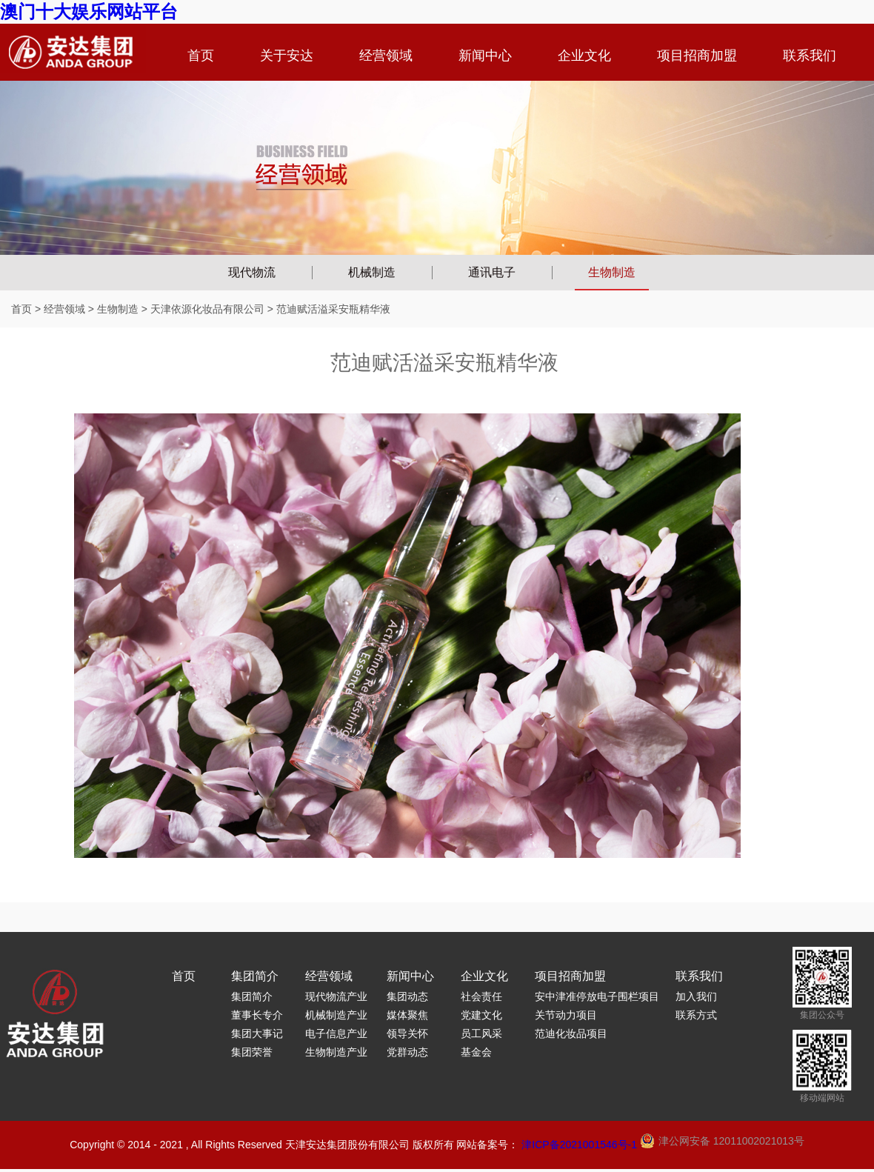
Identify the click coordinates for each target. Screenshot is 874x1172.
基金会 (476, 1052)
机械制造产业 (336, 1015)
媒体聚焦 (407, 1015)
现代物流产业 (336, 996)
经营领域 (386, 55)
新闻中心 (485, 55)
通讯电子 (492, 272)
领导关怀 (407, 1033)
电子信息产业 (336, 1033)
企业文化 (584, 55)
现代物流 (252, 272)
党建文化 (481, 1015)
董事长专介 (257, 1015)
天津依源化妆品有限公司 (207, 309)
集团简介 (254, 976)
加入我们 (696, 996)
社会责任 (481, 996)
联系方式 (696, 1015)
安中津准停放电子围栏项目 (597, 996)
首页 (200, 55)
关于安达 (286, 55)
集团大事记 (257, 1033)
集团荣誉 (252, 1052)
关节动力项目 (566, 1015)
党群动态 (407, 1052)
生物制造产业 (336, 1052)
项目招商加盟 (697, 55)
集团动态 (407, 996)
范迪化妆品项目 (571, 1033)
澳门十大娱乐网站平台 (89, 11)
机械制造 (372, 272)
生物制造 (612, 272)
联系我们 (809, 55)
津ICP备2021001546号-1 (579, 1145)
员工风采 (481, 1033)
